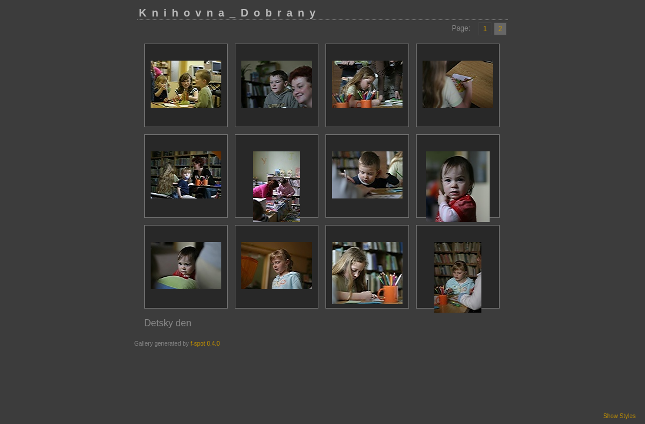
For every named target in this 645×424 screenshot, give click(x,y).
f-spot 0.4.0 (205, 343)
